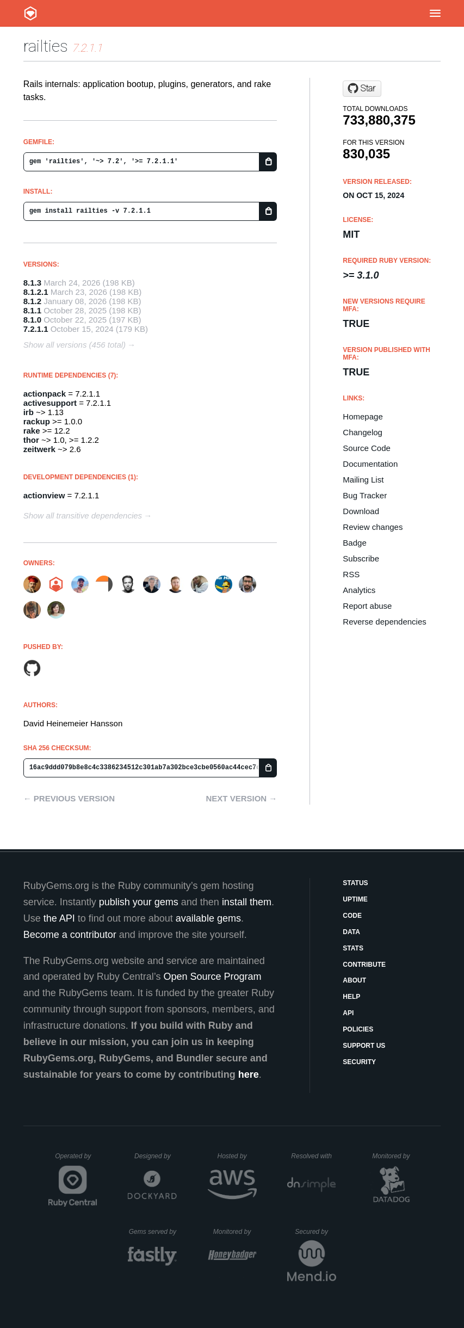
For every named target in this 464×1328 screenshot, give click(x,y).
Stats (353, 948)
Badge (354, 542)
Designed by (155, 1156)
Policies (358, 1029)
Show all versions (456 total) (74, 344)
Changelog (362, 432)
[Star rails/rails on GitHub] (362, 89)
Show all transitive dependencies (82, 515)
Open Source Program (212, 976)
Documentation (370, 463)
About (354, 980)
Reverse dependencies (384, 621)
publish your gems (138, 902)
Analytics (359, 590)
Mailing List (363, 479)
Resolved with (313, 1156)
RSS (351, 574)
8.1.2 (32, 301)
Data (351, 932)
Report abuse (367, 605)
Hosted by (236, 1156)
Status (355, 883)
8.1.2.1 (35, 292)
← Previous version (69, 798)
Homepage (362, 416)
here (248, 1074)
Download (361, 511)
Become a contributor (69, 934)
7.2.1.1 (35, 328)
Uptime (355, 899)
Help (351, 996)
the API (59, 918)
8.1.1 (32, 310)
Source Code (367, 448)
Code (352, 915)
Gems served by (153, 1232)
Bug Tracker (365, 495)
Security (359, 1062)
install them (246, 902)
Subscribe (361, 558)
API (348, 1013)
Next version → (241, 798)
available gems (208, 918)
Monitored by (394, 1156)
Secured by (315, 1232)
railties (45, 45)
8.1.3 (32, 282)
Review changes (373, 527)
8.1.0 (32, 319)
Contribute (364, 964)
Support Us (364, 1045)
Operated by (76, 1160)
